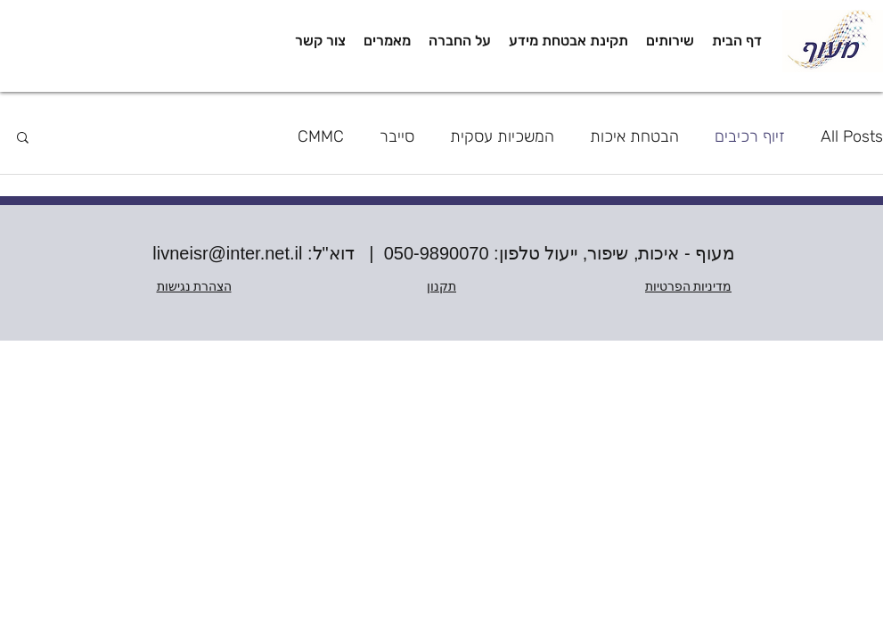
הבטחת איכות (634, 136)
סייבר (397, 136)
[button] (670, 41)
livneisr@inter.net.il (227, 253)
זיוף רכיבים (750, 136)
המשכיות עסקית (502, 136)
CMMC (321, 136)
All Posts (852, 136)
